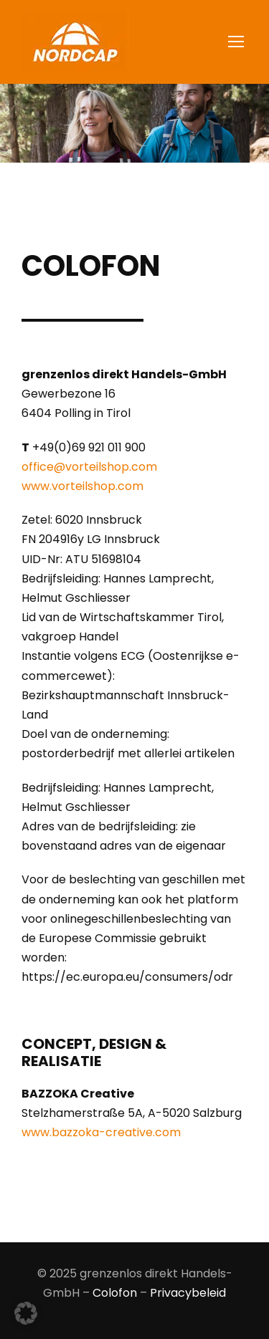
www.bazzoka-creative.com (101, 1132)
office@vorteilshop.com (89, 467)
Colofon (115, 1293)
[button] (26, 1313)
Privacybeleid (188, 1293)
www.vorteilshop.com (82, 486)
